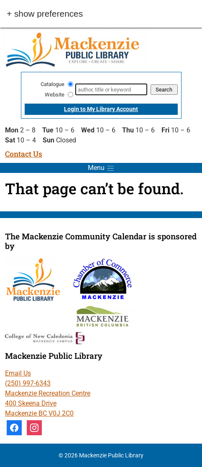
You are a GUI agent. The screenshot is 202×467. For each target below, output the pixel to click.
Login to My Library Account (101, 109)
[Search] (111, 89)
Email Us (18, 373)
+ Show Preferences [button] (45, 14)
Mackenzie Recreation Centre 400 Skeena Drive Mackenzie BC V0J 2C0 (47, 403)
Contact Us (23, 154)
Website (54, 94)
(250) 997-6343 (28, 383)
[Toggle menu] (101, 168)
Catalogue (52, 84)
